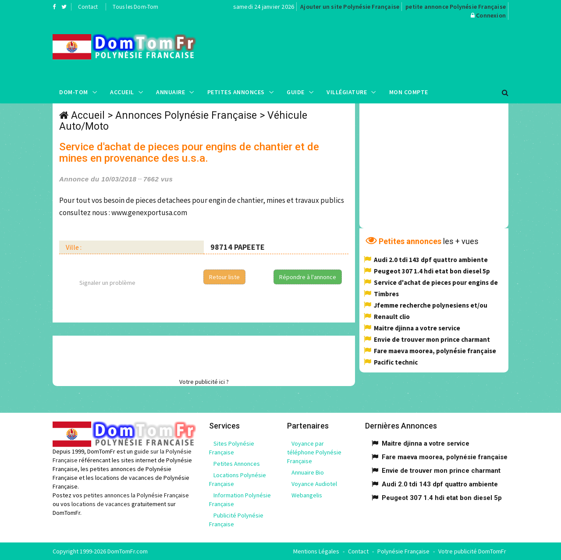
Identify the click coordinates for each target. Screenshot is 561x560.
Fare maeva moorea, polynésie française (435, 351)
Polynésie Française (403, 551)
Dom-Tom (73, 92)
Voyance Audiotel (314, 484)
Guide (296, 92)
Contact (88, 7)
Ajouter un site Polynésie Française (349, 7)
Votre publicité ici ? (204, 382)
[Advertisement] (368, 50)
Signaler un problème (107, 283)
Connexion (491, 15)
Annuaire (170, 92)
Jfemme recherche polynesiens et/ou (430, 305)
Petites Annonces (236, 92)
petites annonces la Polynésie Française (136, 495)
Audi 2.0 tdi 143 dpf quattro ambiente (431, 259)
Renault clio (392, 316)
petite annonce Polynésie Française (455, 7)
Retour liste (224, 277)
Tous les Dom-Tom (135, 7)
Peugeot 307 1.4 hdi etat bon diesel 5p (432, 271)
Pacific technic (396, 362)
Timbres (386, 294)
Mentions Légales (316, 551)
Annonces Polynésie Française (186, 115)
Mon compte (408, 92)
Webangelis (306, 495)
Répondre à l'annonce (307, 277)
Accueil (122, 92)
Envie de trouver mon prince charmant (432, 339)
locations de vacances (100, 504)
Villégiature (347, 92)
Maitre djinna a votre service (417, 328)
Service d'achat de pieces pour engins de (436, 282)
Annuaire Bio (307, 472)
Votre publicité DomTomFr (472, 551)
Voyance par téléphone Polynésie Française (314, 452)
